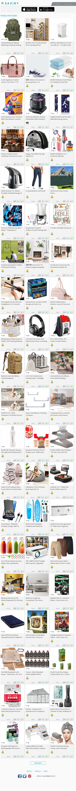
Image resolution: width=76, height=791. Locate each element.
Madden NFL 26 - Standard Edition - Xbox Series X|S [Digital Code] (59, 600)
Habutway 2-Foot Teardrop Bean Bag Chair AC (35, 488)
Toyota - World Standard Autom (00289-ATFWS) (34, 673)
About (29, 771)
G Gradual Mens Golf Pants (35, 191)
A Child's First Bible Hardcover (60, 228)
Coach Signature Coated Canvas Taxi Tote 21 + (9, 81)
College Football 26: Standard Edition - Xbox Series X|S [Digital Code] (60, 637)
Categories (68, 4)
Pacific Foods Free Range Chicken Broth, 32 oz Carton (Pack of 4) (60, 674)
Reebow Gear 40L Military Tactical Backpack (10, 377)
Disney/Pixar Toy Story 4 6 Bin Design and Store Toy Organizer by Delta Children (36, 304)
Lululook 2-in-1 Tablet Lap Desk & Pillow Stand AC (59, 488)
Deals (57, 4)
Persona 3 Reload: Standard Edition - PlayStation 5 (11, 229)
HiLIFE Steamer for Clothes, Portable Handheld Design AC (11, 192)
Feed (45, 771)
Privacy (38, 771)
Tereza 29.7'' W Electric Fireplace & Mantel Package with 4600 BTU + (35, 267)
